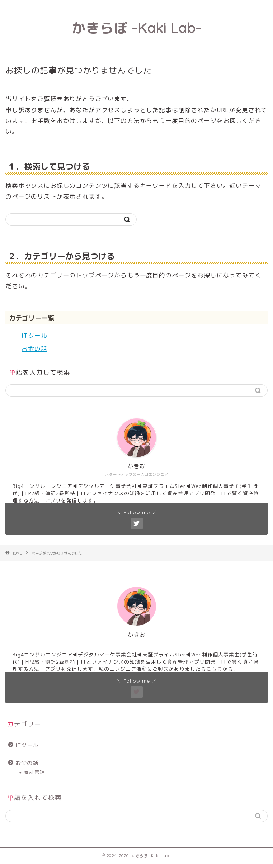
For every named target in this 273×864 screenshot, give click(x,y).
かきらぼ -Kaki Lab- (136, 28)
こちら (214, 668)
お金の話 (34, 349)
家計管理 (34, 772)
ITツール (34, 335)
